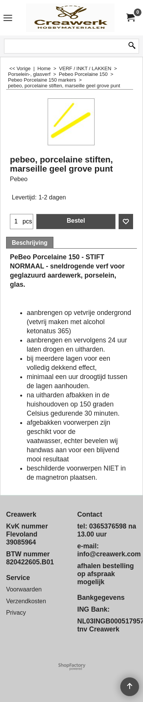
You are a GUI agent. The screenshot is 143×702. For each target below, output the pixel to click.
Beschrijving (30, 242)
